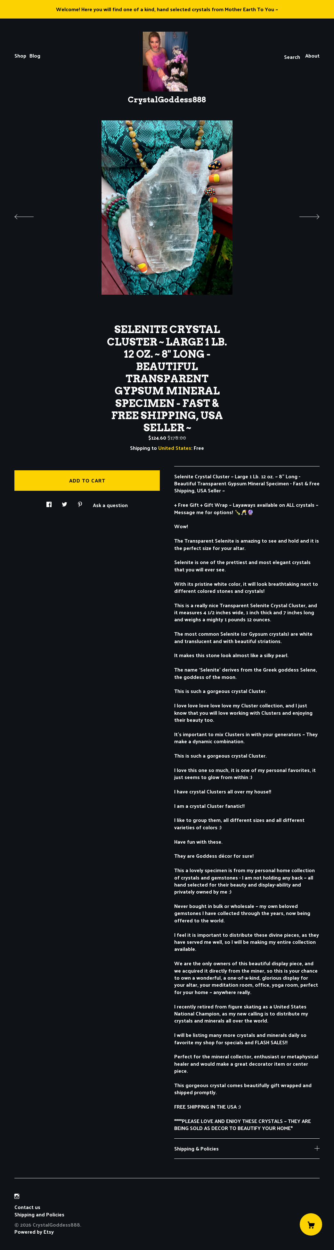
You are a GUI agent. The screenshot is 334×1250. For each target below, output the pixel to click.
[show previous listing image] (30, 215)
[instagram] (16, 1196)
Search (292, 56)
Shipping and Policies (39, 1214)
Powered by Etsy (34, 1231)
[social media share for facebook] (49, 502)
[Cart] (311, 1224)
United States (174, 447)
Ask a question (110, 504)
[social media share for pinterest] (80, 502)
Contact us (27, 1207)
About (312, 55)
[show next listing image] (304, 215)
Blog (34, 55)
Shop (20, 55)
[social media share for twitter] (64, 502)
